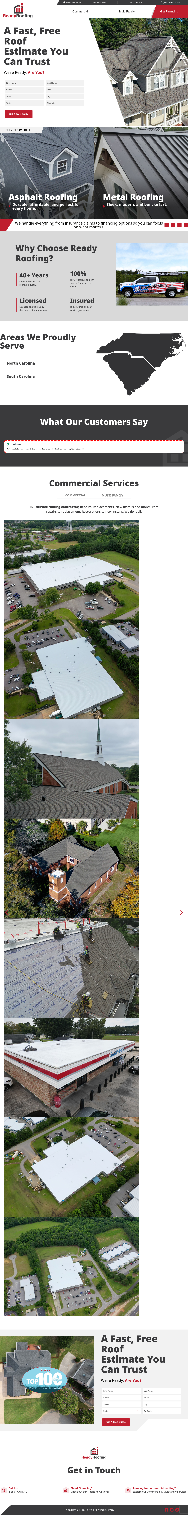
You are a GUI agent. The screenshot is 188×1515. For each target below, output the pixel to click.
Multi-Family (127, 11)
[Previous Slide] (181, 912)
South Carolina (21, 376)
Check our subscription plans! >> (69, 449)
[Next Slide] (7, 912)
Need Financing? (82, 1488)
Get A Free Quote (19, 114)
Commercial (80, 11)
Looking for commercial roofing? (154, 1488)
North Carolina (21, 363)
